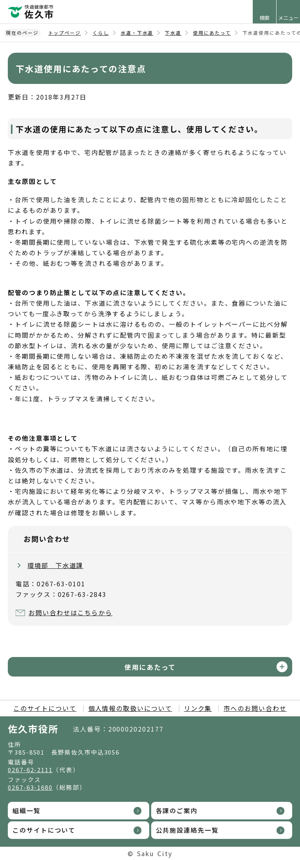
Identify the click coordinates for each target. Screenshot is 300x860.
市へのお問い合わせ (254, 708)
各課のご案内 (177, 810)
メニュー (288, 17)
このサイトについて (44, 708)
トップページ (64, 32)
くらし (101, 32)
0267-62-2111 (30, 770)
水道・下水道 (137, 32)
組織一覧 (26, 810)
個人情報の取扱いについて (130, 708)
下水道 (173, 32)
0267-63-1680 (30, 787)
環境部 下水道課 (55, 565)
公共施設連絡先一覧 (187, 830)
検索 (264, 17)
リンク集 (198, 708)
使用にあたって (211, 32)
